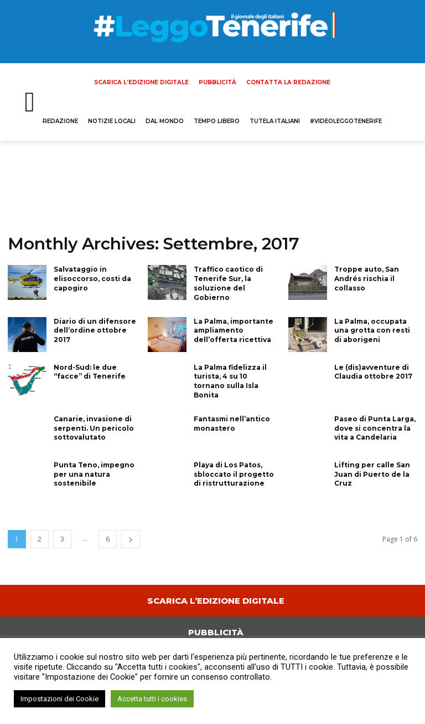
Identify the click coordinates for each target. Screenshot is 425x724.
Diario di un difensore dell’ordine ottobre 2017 (95, 330)
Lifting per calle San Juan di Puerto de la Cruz (372, 474)
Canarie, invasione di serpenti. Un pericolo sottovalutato (94, 428)
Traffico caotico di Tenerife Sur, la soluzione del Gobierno (228, 283)
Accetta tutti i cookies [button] (152, 699)
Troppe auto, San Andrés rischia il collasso (366, 278)
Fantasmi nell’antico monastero (232, 423)
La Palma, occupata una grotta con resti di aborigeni (372, 330)
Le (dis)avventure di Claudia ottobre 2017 (373, 372)
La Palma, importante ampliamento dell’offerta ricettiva (233, 330)
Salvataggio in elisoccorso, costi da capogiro (92, 278)
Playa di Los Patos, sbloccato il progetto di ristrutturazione (234, 474)
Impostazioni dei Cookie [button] (59, 699)
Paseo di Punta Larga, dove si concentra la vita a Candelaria (375, 428)
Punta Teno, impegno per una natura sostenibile (94, 474)
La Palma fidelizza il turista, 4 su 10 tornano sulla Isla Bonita (230, 381)
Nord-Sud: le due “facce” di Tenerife (90, 372)
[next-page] (130, 539)
